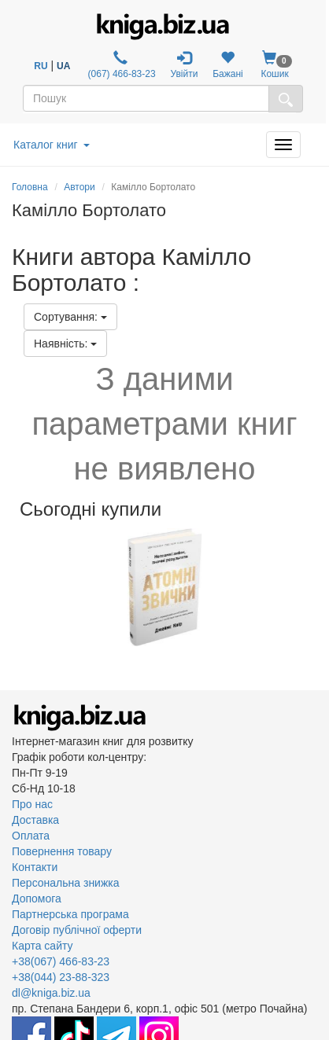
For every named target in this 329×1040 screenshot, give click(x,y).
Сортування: (70, 317)
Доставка (35, 820)
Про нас (32, 804)
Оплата (31, 835)
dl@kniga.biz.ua (51, 993)
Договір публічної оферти (77, 930)
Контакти (34, 867)
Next (315, 587)
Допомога (36, 898)
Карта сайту (42, 945)
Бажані (228, 64)
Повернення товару (62, 851)
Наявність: (65, 343)
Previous (14, 587)
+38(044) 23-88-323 (60, 977)
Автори (79, 187)
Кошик (275, 64)
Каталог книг (51, 144)
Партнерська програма (70, 914)
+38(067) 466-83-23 (60, 961)
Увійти (184, 64)
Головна (30, 187)
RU (40, 66)
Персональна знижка (66, 882)
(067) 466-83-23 (120, 64)
